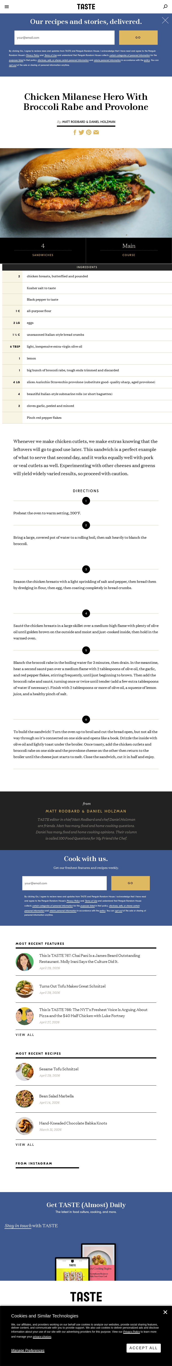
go (138, 37)
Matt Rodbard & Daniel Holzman (88, 122)
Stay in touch (17, 1225)
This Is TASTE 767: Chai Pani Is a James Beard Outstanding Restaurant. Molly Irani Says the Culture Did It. (89, 958)
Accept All (143, 1348)
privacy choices (42, 1336)
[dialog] (86, 1336)
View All (25, 1035)
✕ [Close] (165, 1312)
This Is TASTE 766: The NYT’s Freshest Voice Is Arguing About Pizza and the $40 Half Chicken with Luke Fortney (93, 1012)
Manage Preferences (28, 1350)
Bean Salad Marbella (56, 1096)
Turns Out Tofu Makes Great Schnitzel (72, 986)
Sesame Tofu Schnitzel (58, 1068)
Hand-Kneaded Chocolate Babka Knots (73, 1123)
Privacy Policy (131, 1331)
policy (147, 60)
